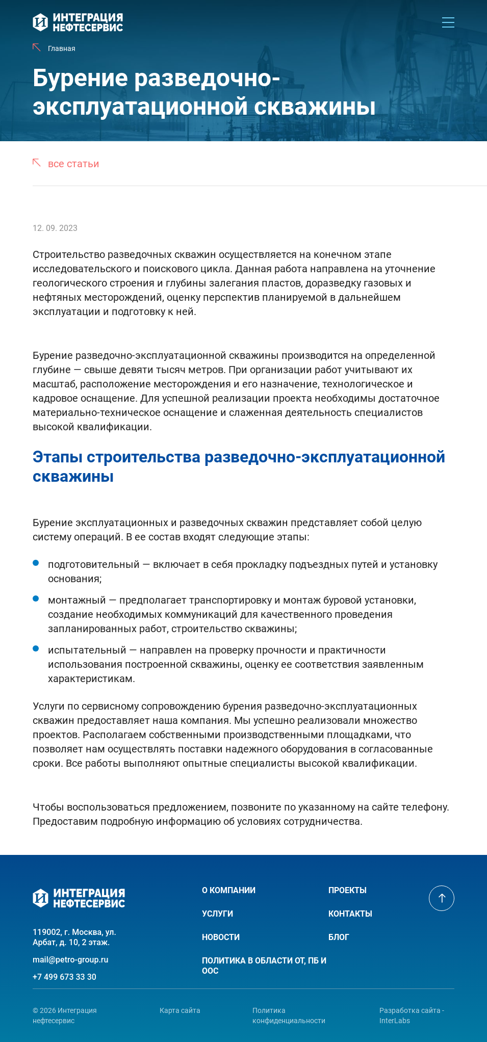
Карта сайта (180, 1010)
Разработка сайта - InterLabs (411, 1015)
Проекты (347, 890)
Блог (338, 937)
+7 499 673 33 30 (64, 977)
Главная (61, 48)
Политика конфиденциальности (288, 1015)
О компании (228, 890)
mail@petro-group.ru (70, 960)
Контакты (350, 914)
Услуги (217, 914)
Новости (221, 937)
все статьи (73, 164)
